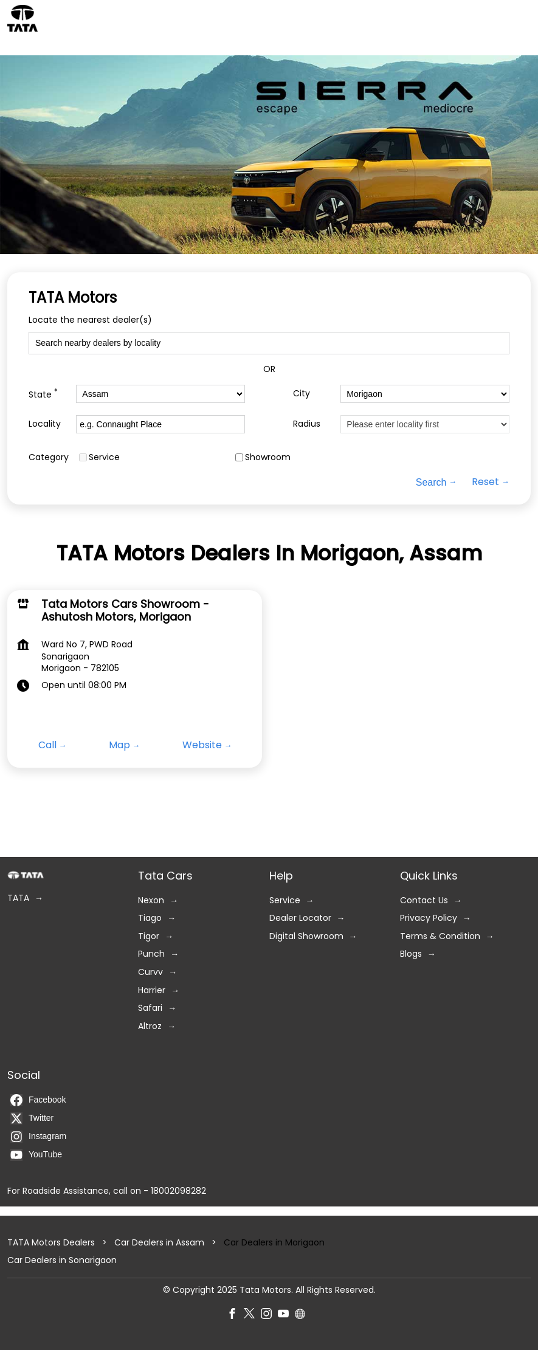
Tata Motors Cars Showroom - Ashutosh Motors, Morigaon (125, 610)
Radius (306, 424)
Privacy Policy (428, 918)
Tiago (150, 918)
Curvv (150, 972)
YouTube (36, 1155)
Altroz (150, 1026)
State (43, 394)
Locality (45, 424)
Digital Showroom (306, 936)
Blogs (411, 954)
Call (47, 745)
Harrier (151, 990)
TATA (18, 898)
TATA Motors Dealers (52, 1242)
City (301, 393)
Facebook (38, 1100)
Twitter (31, 1118)
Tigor (148, 936)
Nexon (151, 900)
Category (49, 457)
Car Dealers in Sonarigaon (62, 1260)
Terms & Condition (440, 936)
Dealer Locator (300, 918)
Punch (151, 954)
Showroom (268, 457)
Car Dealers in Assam (159, 1242)
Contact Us (424, 900)
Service (104, 457)
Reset (485, 482)
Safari (150, 1008)
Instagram (38, 1137)
